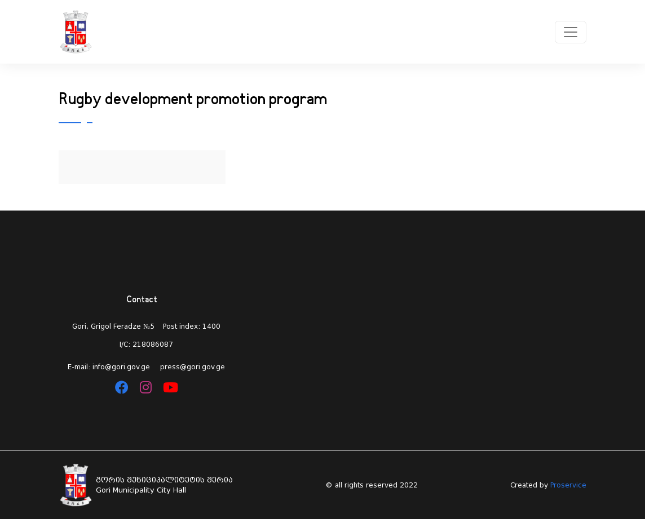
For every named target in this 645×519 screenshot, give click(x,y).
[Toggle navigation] (570, 32)
